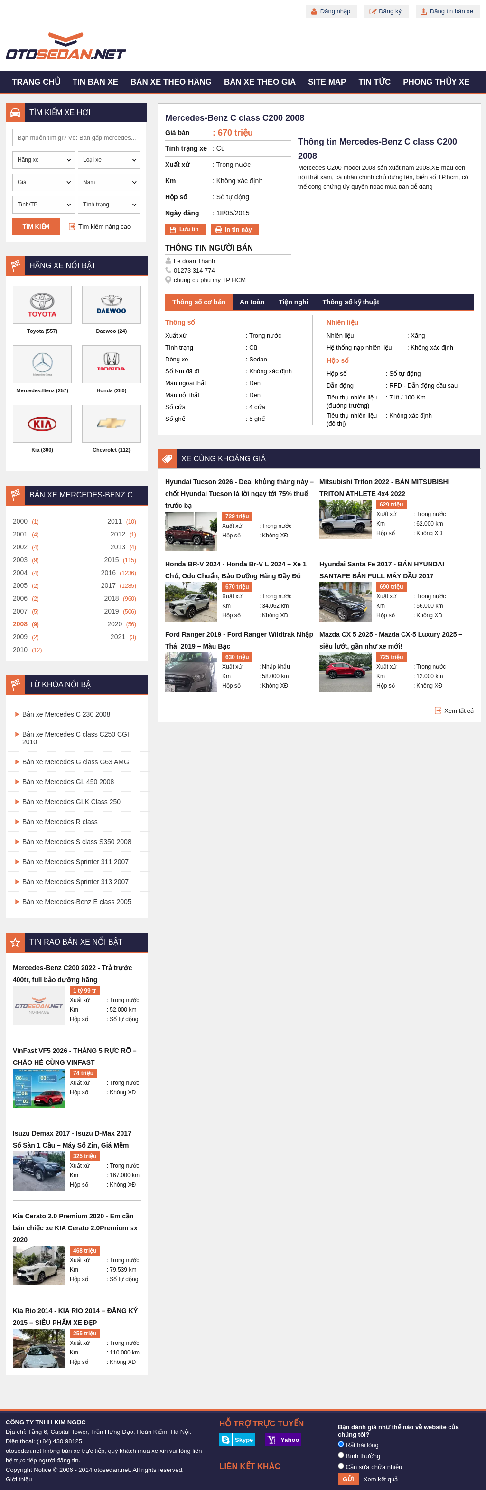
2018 (111, 598)
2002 (20, 547)
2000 (20, 521)
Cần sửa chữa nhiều (370, 1467)
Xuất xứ (80, 1000)
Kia (35, 450)
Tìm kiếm (36, 226)
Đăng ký (390, 11)
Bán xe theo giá (260, 82)
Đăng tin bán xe (451, 11)
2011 (114, 521)
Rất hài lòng (358, 1445)
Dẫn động (340, 385)
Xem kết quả (381, 1479)
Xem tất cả (459, 710)
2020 (114, 624)
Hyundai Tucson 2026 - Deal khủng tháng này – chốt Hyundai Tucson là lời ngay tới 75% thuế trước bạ (239, 493)
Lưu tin (189, 229)
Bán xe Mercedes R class (60, 822)
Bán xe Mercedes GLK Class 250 (71, 802)
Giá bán (177, 132)
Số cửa (175, 406)
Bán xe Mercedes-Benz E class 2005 (76, 902)
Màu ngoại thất (185, 383)
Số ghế (175, 418)
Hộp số (79, 1019)
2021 (118, 637)
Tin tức (374, 82)
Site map (327, 82)
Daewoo (106, 331)
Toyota (35, 331)
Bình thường (359, 1456)
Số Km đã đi (182, 371)
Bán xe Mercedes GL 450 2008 (68, 782)
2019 (111, 611)
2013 (118, 547)
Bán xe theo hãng (171, 82)
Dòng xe (176, 359)
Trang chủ (36, 82)
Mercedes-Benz (35, 390)
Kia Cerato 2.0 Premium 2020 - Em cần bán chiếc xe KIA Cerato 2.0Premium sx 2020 (75, 1228)
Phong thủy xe (436, 82)
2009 (20, 637)
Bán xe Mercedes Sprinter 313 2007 (75, 882)
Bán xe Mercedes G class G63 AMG (75, 762)
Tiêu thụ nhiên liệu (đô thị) (352, 419)
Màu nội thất (182, 395)
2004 (20, 572)
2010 (20, 649)
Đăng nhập (335, 11)
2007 (20, 611)
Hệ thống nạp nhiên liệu (359, 347)
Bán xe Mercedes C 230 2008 (66, 714)
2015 (111, 560)
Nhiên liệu (340, 335)
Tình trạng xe (186, 148)
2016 (108, 572)
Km (74, 1009)
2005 (20, 585)
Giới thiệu (19, 1479)
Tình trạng (179, 347)
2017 (108, 585)
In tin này (238, 229)
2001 (20, 534)
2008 (20, 624)
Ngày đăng (182, 213)
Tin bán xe (95, 82)
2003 (20, 560)
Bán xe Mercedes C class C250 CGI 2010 (75, 738)
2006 (20, 598)
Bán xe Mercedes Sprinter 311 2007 (75, 862)
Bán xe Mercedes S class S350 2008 (76, 842)
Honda (104, 390)
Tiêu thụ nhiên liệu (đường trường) (352, 401)
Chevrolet (105, 450)
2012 (118, 534)
